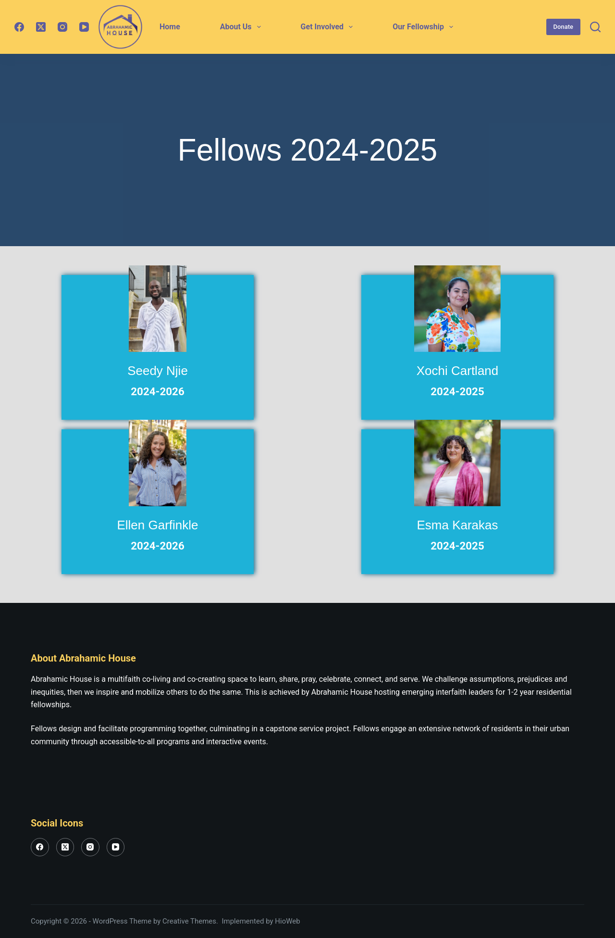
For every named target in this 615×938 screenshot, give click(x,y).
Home (170, 26)
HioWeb (287, 921)
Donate (563, 26)
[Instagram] (62, 27)
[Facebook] (19, 27)
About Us (242, 27)
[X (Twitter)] (41, 27)
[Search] (595, 27)
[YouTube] (84, 27)
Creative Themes (189, 921)
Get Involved (329, 27)
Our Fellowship (425, 27)
